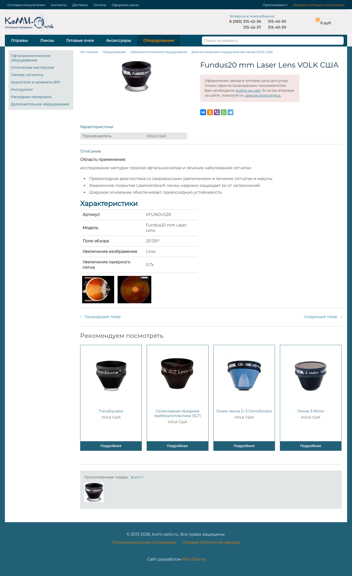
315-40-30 (277, 21)
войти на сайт (248, 90)
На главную (89, 52)
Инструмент (22, 89)
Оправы (19, 40)
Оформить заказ (125, 5)
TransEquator (111, 411)
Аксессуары (118, 40)
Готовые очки (80, 40)
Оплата (100, 5)
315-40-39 (277, 27)
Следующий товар (320, 317)
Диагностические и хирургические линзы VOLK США (232, 52)
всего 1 (137, 477)
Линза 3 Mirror (310, 411)
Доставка (80, 5)
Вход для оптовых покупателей (319, 5)
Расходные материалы (31, 97)
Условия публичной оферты (211, 542)
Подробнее (110, 446)
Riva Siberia (194, 559)
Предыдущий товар (103, 317)
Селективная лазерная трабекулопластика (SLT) (177, 413)
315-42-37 (252, 27)
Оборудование (158, 40)
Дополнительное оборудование (40, 104)
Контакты (58, 5)
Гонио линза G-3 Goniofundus (244, 411)
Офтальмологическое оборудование (30, 58)
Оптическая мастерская (32, 67)
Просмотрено (274, 5)
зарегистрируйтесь (263, 95)
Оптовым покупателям (26, 5)
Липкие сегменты (27, 75)
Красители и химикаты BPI (35, 82)
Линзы (47, 40)
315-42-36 (252, 21)
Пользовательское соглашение (144, 542)
